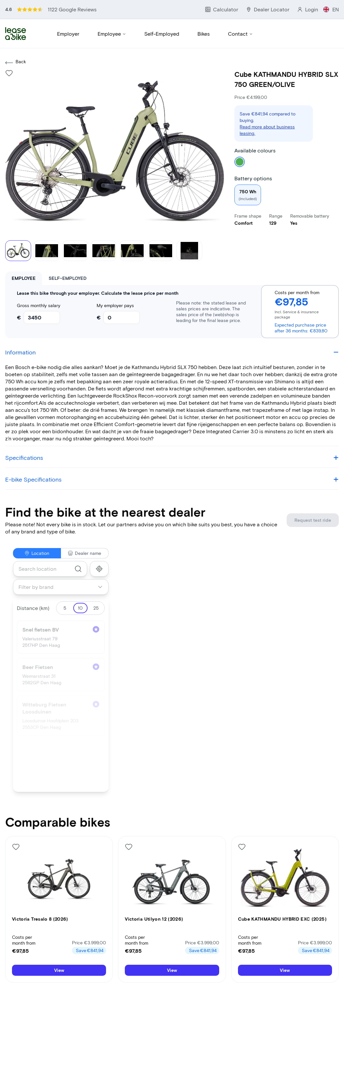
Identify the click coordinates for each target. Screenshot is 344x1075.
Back (15, 40)
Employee (111, 19)
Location (37, 530)
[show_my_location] (99, 546)
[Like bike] (9, 50)
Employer (68, 19)
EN (336, 6)
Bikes (202, 19)
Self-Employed (160, 19)
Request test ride (319, 497)
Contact (237, 19)
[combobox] (50, 546)
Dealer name (84, 530)
